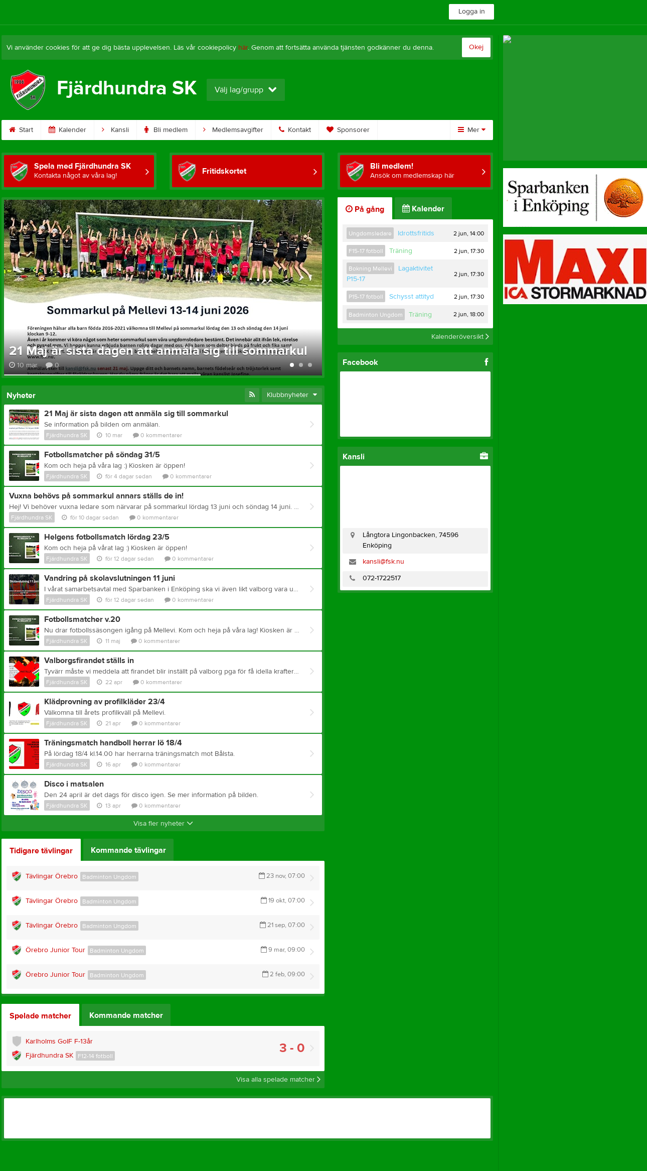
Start (21, 130)
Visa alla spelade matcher (278, 1079)
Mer (472, 130)
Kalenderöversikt (460, 336)
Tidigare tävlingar (41, 851)
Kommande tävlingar (128, 850)
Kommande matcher (126, 1015)
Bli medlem (166, 130)
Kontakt (295, 130)
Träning (400, 250)
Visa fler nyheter (163, 823)
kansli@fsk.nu (383, 561)
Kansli (115, 130)
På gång (365, 209)
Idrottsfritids (416, 233)
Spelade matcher (40, 1016)
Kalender (67, 130)
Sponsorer (348, 130)
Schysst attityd (411, 296)
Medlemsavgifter (233, 130)
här (243, 47)
